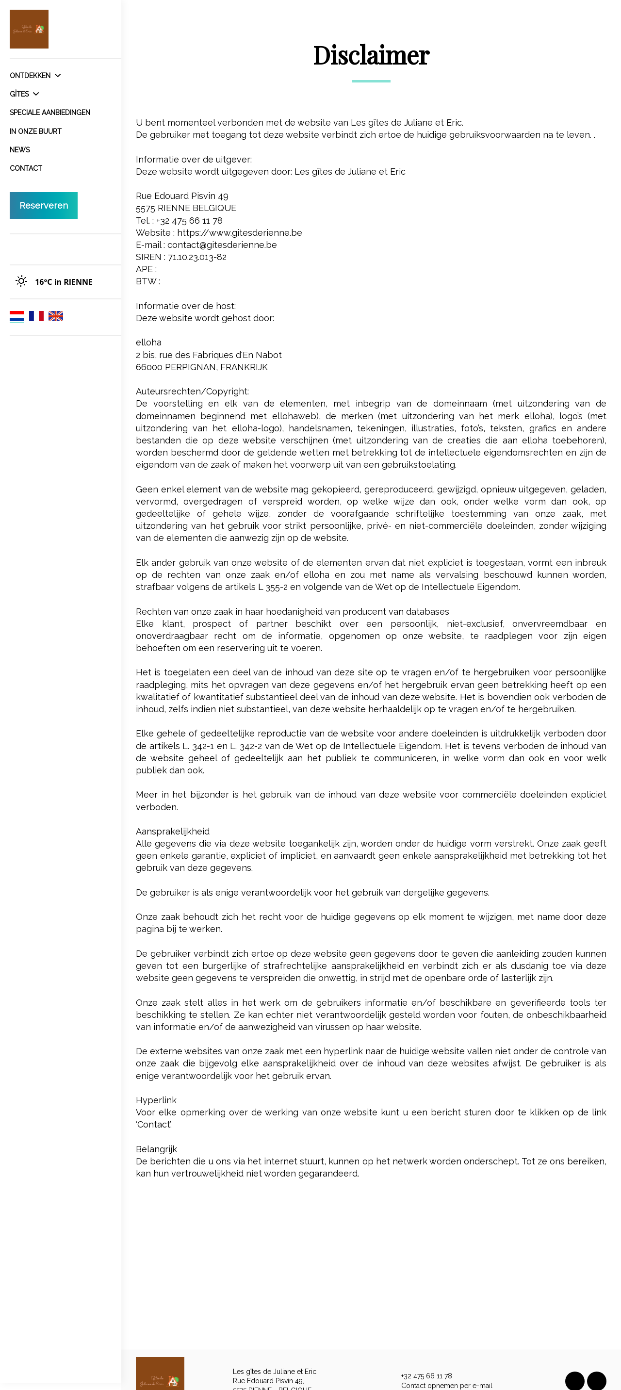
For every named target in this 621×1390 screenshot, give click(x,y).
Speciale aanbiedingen (50, 112)
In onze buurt (36, 131)
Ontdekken (35, 76)
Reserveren (43, 205)
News (20, 150)
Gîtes (24, 94)
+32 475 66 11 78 (421, 1376)
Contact (26, 168)
